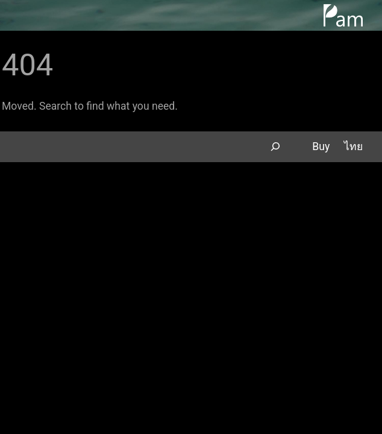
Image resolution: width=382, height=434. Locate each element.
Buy (321, 146)
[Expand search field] (275, 146)
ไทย (353, 146)
